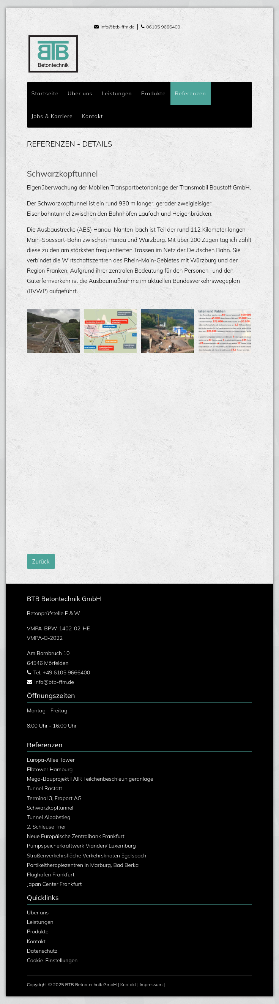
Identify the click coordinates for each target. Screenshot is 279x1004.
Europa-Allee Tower (51, 759)
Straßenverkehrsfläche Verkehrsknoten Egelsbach (87, 855)
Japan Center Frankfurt (54, 884)
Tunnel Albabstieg (49, 817)
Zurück (41, 561)
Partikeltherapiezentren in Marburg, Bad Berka (83, 865)
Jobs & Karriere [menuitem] (52, 116)
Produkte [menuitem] (153, 93)
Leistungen (40, 922)
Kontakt (36, 941)
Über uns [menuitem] (80, 93)
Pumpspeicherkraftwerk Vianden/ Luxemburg (81, 845)
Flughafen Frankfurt (51, 874)
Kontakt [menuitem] (92, 116)
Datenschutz (42, 950)
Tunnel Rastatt (44, 788)
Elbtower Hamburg (50, 769)
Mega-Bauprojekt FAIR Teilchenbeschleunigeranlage (90, 778)
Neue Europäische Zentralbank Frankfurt (76, 836)
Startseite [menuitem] (45, 93)
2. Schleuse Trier (46, 826)
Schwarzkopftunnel (50, 807)
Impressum (151, 984)
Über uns (38, 912)
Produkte (38, 931)
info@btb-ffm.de (117, 27)
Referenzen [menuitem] (190, 93)
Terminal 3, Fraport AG (54, 798)
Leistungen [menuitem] (117, 93)
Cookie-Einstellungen (52, 960)
